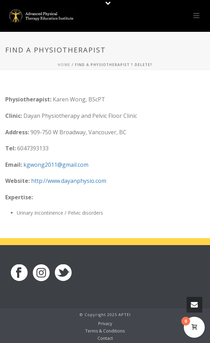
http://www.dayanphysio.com (68, 181)
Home (64, 64)
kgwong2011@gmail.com (55, 165)
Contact (105, 338)
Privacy (105, 324)
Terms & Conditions (105, 331)
